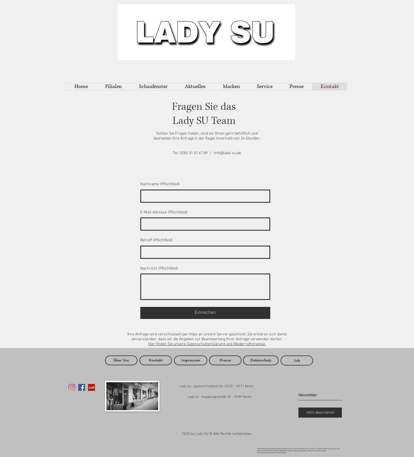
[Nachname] (203, 196)
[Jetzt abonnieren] (320, 413)
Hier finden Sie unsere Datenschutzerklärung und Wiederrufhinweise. (207, 344)
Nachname (160, 184)
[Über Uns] (121, 360)
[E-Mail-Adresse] (203, 224)
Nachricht (159, 268)
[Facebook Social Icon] (81, 387)
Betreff (156, 240)
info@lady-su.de (227, 153)
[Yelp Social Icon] (91, 387)
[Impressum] (190, 360)
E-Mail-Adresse (163, 212)
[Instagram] (71, 387)
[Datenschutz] (261, 360)
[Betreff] (203, 252)
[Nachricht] (205, 287)
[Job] (297, 360)
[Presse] (225, 360)
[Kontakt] (155, 360)
